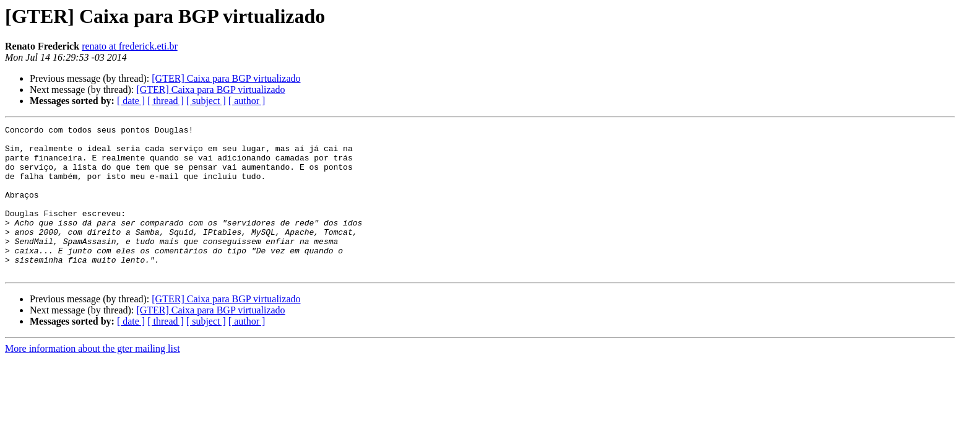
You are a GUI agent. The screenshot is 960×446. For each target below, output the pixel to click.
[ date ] (131, 100)
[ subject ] (206, 100)
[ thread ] (165, 100)
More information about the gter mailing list (92, 378)
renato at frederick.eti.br (130, 46)
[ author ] (247, 100)
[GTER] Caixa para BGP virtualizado (226, 78)
